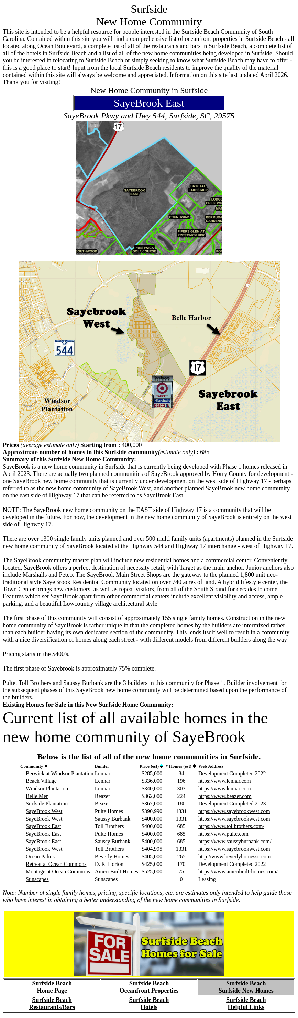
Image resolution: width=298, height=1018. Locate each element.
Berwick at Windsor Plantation (59, 773)
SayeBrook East (43, 826)
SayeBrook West (44, 811)
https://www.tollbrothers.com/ (231, 826)
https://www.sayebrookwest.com (234, 811)
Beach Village (41, 781)
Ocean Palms (40, 856)
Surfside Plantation (47, 804)
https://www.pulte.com (223, 834)
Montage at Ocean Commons (58, 871)
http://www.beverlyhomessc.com (234, 856)
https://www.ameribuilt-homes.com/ (238, 871)
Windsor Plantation (47, 788)
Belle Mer (37, 796)
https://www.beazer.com (224, 796)
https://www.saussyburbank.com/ (234, 841)
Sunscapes (37, 879)
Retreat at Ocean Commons (56, 864)
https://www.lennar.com (224, 781)
